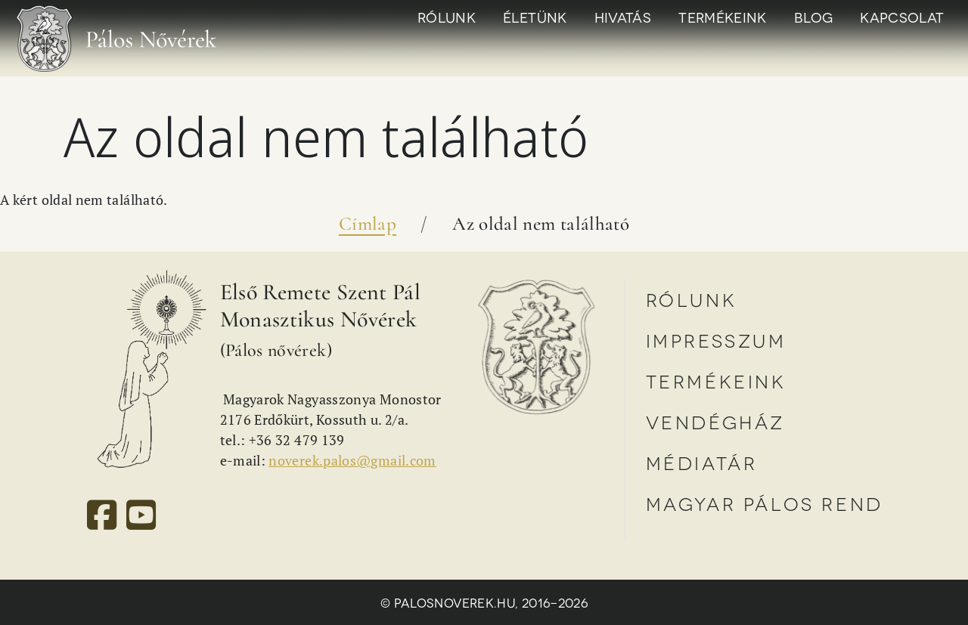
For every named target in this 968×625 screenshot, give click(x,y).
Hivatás (623, 16)
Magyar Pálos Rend (764, 503)
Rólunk (446, 16)
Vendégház (715, 421)
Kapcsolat (902, 16)
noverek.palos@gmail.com (352, 460)
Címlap (367, 223)
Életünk (535, 16)
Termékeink (722, 16)
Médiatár (702, 462)
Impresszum (716, 340)
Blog (813, 16)
